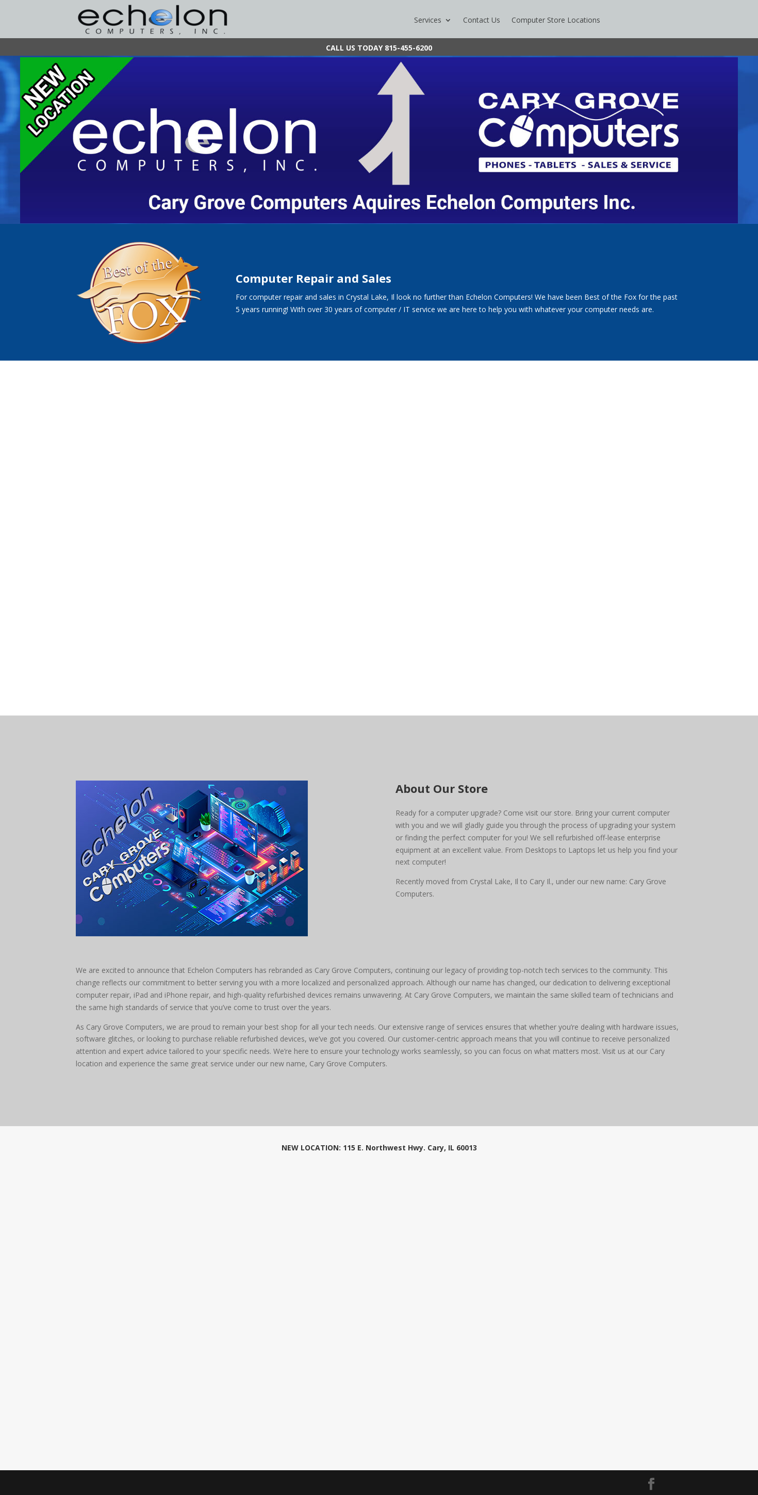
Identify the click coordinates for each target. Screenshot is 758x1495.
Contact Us (481, 21)
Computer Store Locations (556, 21)
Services (427, 21)
